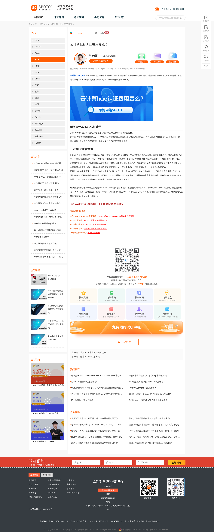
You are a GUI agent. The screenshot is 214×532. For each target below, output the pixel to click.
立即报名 (177, 462)
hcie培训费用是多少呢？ (45, 223)
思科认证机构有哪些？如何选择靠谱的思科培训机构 (94, 443)
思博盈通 (70, 488)
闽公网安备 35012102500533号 (133, 529)
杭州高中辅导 (53, 484)
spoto (103, 68)
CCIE (37, 40)
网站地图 (140, 521)
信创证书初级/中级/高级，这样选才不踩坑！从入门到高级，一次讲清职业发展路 (165, 424)
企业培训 (206, 28)
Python (38, 143)
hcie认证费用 (123, 68)
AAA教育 (32, 493)
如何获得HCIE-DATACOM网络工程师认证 (116, 216)
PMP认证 (65, 521)
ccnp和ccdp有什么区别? (45, 210)
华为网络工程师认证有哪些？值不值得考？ (49, 183)
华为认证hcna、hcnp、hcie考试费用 (49, 217)
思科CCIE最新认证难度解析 (84, 381)
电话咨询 (206, 48)
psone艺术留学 (73, 493)
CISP (37, 98)
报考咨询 (206, 18)
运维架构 (74, 521)
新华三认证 (103, 521)
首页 (41, 24)
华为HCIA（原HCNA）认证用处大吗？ (49, 163)
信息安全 (83, 521)
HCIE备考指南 (94, 233)
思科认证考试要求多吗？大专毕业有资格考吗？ (150, 418)
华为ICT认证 (53, 521)
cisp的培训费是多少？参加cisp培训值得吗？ (149, 375)
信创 (37, 104)
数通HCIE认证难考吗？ (91, 356)
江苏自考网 (33, 484)
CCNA (38, 53)
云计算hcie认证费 (77, 75)
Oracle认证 (114, 521)
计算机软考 (92, 521)
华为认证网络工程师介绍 (45, 243)
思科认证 (43, 521)
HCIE (47, 24)
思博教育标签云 (152, 521)
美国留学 (32, 488)
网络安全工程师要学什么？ (46, 190)
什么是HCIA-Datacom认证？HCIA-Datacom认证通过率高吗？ (99, 375)
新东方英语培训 (54, 480)
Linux (37, 79)
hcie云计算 (112, 68)
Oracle (38, 117)
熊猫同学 (32, 480)
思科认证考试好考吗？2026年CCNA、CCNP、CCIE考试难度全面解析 (103, 424)
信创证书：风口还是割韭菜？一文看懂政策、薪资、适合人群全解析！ (103, 431)
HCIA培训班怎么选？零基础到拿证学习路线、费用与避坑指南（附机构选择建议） (108, 437)
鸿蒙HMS (39, 136)
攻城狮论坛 (52, 488)
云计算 (38, 111)
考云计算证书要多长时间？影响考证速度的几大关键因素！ (97, 394)
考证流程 (99, 33)
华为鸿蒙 (131, 521)
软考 (37, 91)
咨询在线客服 (108, 490)
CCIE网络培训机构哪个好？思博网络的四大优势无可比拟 (97, 388)
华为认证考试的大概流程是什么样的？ (49, 203)
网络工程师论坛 (35, 497)
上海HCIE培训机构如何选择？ (94, 352)
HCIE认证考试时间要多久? (95, 220)
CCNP (38, 47)
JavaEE (38, 130)
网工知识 (39, 123)
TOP (206, 66)
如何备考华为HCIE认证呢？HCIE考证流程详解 (150, 394)
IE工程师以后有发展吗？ (82, 400)
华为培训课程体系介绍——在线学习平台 (49, 257)
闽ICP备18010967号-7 (159, 529)
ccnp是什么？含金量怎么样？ (47, 177)
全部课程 (39, 17)
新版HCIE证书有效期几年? (95, 228)
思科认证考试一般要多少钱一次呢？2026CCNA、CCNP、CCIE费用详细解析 (164, 437)
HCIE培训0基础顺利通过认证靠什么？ (49, 250)
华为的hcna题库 (41, 237)
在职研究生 (52, 497)
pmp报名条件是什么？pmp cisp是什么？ (147, 381)
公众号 (206, 58)
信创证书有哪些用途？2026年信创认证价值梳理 (150, 443)
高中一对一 (71, 484)
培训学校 (70, 480)
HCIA (37, 72)
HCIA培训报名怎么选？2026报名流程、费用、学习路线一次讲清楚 (159, 431)
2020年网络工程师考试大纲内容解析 (49, 230)
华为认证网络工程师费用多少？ (48, 197)
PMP (37, 85)
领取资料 (206, 38)
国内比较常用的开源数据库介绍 (48, 170)
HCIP (37, 66)
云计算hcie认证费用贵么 (139, 68)
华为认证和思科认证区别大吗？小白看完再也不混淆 (94, 418)
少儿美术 (51, 493)
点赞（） (128, 342)
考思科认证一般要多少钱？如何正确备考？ (148, 400)
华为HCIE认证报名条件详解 (94, 224)
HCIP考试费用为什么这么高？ (142, 388)
